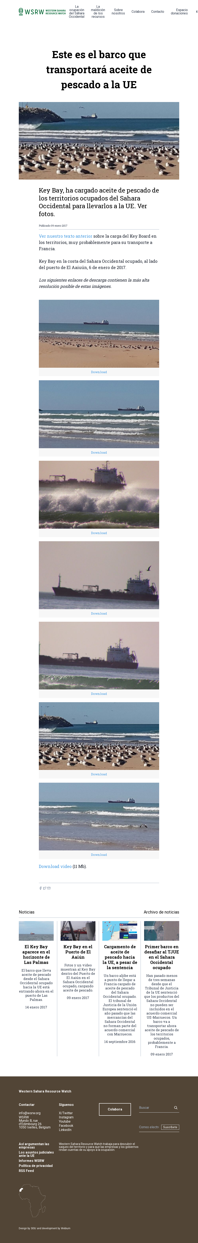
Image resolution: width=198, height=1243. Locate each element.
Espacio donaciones (179, 11)
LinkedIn (65, 1130)
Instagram (66, 1117)
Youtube (65, 1121)
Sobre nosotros (118, 11)
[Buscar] (154, 1108)
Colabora (138, 12)
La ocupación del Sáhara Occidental (76, 12)
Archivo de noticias (161, 912)
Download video (55, 866)
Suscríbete (170, 1127)
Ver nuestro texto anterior (65, 236)
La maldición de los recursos (98, 12)
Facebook (66, 1126)
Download (99, 372)
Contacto (157, 12)
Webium (65, 1228)
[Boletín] (149, 1127)
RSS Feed (26, 1171)
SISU (33, 1228)
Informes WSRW (31, 1161)
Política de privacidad (36, 1166)
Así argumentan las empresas (34, 1145)
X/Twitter (66, 1113)
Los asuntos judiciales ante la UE (36, 1154)
